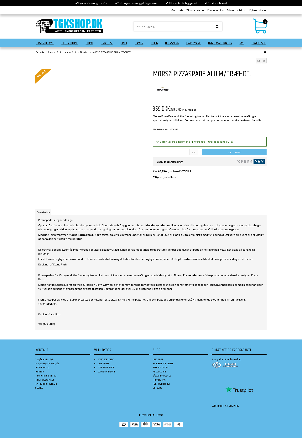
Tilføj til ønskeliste (164, 177)
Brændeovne (45, 43)
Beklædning (69, 43)
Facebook (145, 415)
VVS (242, 43)
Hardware (193, 43)
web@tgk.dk (48, 380)
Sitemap (39, 388)
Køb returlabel (258, 10)
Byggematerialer (220, 43)
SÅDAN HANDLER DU (162, 376)
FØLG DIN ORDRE (161, 368)
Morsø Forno (77, 234)
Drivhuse (107, 43)
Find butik (177, 10)
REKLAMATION (159, 372)
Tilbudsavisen (195, 10)
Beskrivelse (43, 212)
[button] (258, 60)
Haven (139, 43)
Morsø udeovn (160, 225)
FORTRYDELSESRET (161, 384)
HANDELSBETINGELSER (163, 363)
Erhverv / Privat (236, 10)
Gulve (89, 43)
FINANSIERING (159, 380)
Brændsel (259, 43)
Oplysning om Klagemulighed (225, 406)
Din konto (157, 388)
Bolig (154, 43)
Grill (124, 43)
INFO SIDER (158, 359)
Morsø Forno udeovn (188, 275)
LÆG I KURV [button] (234, 152)
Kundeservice (215, 10)
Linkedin (157, 415)
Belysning (172, 43)
